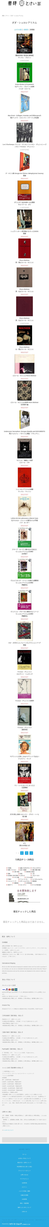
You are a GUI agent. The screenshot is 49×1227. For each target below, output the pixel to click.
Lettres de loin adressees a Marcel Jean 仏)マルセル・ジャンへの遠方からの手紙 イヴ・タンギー (24, 520)
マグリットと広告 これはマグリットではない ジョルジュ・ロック (24, 757)
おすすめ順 (18, 29)
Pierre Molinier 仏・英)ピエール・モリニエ (24, 348)
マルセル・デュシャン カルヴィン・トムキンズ (25, 673)
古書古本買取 (24, 1195)
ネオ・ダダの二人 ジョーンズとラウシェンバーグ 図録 (24, 644)
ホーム (24, 1154)
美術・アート (5, 15)
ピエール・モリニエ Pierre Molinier (24, 376)
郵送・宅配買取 (24, 1203)
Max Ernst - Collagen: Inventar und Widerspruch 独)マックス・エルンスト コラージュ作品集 (24, 117)
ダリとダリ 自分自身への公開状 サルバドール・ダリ (24, 203)
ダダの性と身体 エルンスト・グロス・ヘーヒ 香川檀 (24, 815)
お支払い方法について (24, 1158)
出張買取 (24, 1199)
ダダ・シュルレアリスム (17, 15)
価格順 (26, 29)
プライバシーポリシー (24, 1170)
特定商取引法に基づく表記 (24, 1166)
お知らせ (24, 1211)
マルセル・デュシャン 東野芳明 (24, 729)
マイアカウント (24, 1178)
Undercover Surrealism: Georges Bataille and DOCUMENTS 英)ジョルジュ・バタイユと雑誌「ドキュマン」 (24, 432)
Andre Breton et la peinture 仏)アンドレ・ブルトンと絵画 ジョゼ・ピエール (24, 87)
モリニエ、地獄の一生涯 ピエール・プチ (25, 461)
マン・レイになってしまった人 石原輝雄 (24, 786)
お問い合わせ (24, 1174)
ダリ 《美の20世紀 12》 (24, 844)
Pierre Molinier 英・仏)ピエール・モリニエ (24, 290)
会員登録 (24, 1182)
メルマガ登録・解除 (24, 1191)
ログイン (24, 1187)
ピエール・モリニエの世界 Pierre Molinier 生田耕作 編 (24, 403)
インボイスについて (8, 1130)
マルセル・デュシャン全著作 (24, 701)
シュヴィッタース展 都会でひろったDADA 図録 (24, 232)
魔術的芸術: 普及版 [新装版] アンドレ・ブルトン (24, 56)
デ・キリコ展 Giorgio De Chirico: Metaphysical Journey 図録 (24, 174)
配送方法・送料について (24, 1162)
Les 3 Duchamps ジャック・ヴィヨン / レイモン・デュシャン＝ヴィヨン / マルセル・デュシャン (24, 145)
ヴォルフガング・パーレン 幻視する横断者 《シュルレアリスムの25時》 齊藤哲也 (25, 583)
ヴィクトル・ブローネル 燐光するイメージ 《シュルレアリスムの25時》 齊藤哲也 (25, 614)
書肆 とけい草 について (24, 1207)
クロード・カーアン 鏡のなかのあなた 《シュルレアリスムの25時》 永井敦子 (24, 552)
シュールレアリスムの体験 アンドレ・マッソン (24, 490)
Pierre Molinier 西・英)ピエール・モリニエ (24, 261)
